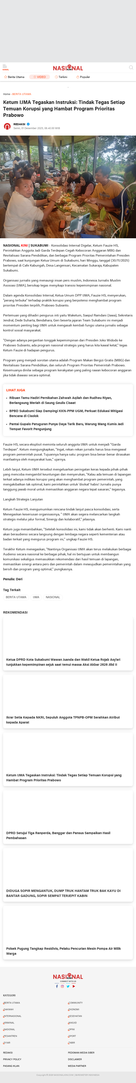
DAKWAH (8, 1009)
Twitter (68, 988)
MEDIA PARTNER (77, 1066)
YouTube (74, 988)
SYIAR (7, 1043)
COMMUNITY (76, 1003)
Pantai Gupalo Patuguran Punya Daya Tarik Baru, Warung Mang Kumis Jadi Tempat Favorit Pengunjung (66, 427)
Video (41, 77)
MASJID (73, 1023)
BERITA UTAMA (16, 597)
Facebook (57, 988)
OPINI (72, 1029)
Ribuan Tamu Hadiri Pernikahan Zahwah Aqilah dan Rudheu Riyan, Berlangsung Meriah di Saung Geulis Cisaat (60, 400)
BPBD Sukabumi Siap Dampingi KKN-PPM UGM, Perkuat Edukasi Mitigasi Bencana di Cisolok (66, 414)
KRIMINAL (9, 1023)
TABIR (72, 1043)
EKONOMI (74, 1009)
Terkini (63, 77)
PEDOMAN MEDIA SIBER (81, 1053)
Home (6, 94)
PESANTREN (10, 1036)
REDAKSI (8, 1053)
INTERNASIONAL (12, 1016)
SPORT (72, 1036)
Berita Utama (16, 77)
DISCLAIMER (75, 1059)
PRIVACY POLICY (12, 1059)
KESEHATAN (75, 1016)
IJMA (36, 597)
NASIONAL (53, 597)
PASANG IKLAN (11, 1066)
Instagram (62, 988)
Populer (85, 77)
